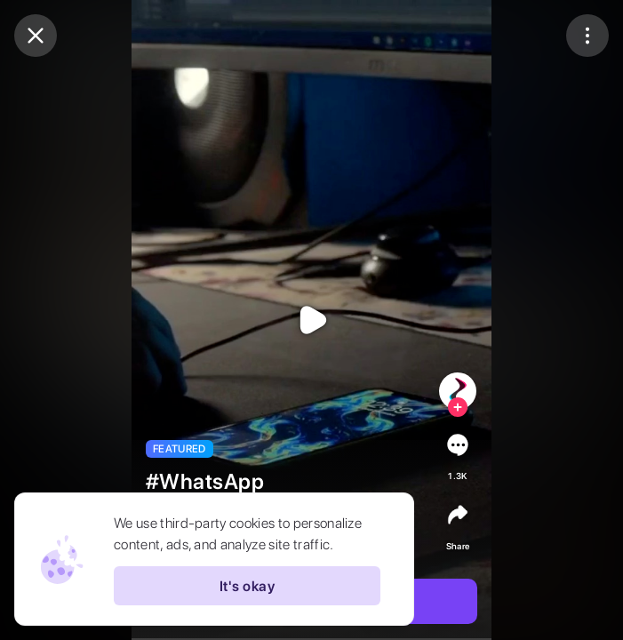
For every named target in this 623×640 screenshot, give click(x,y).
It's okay (247, 585)
